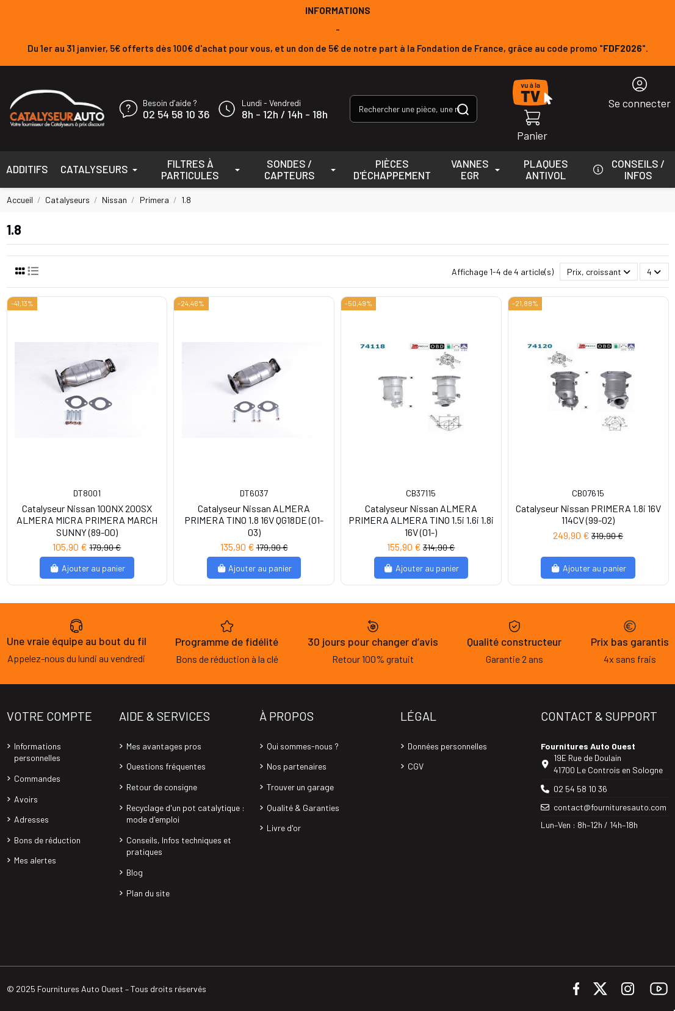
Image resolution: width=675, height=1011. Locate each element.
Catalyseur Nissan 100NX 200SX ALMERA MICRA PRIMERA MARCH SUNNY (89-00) (86, 519)
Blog (134, 872)
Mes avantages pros (163, 746)
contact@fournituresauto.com (610, 807)
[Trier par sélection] (599, 271)
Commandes (37, 778)
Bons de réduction (47, 840)
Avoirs (26, 799)
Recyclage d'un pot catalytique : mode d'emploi (185, 813)
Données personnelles (447, 746)
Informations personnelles (37, 752)
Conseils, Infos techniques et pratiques (178, 846)
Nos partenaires (297, 766)
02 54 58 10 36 (176, 115)
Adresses (31, 819)
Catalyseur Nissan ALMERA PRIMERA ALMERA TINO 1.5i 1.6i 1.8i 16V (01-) (421, 519)
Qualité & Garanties (303, 807)
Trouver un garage (300, 787)
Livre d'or (284, 828)
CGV (416, 766)
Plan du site (148, 893)
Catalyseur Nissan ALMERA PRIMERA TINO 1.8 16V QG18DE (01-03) (253, 519)
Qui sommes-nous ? (303, 746)
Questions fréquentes (166, 766)
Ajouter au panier (87, 568)
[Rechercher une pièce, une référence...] (463, 109)
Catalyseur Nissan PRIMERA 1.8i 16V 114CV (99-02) (588, 514)
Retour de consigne (161, 787)
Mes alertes (35, 860)
